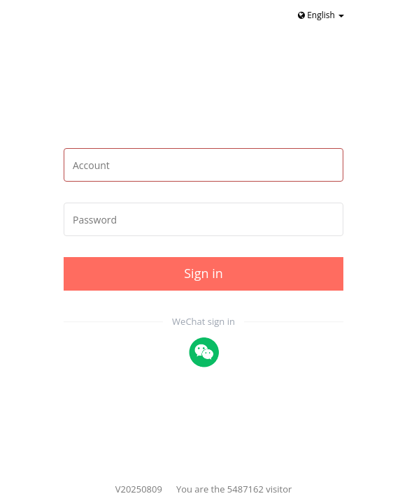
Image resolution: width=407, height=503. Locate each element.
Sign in (203, 273)
